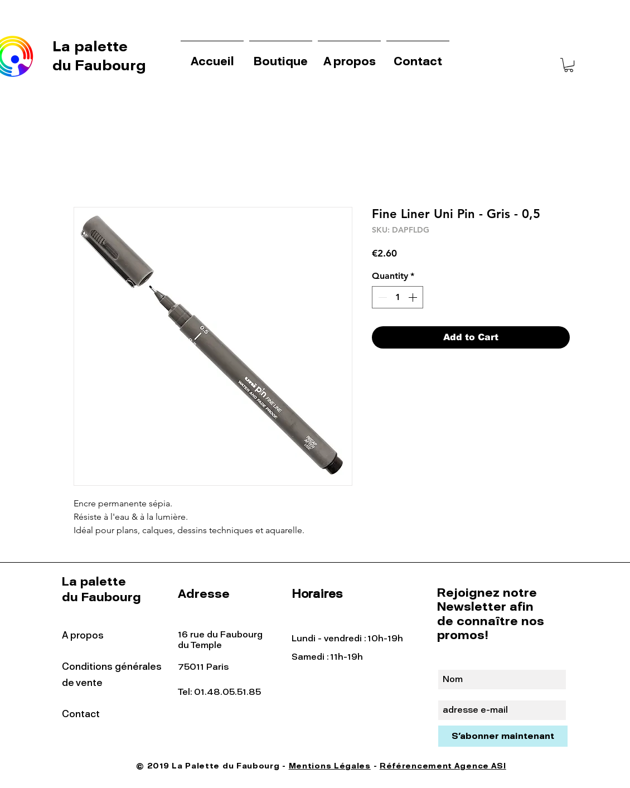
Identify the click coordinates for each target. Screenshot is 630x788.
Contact (81, 713)
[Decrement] (381, 297)
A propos (83, 635)
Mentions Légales (330, 766)
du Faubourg (99, 65)
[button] (568, 65)
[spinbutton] (397, 297)
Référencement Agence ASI (443, 766)
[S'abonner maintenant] (503, 736)
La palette (92, 46)
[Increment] (413, 297)
